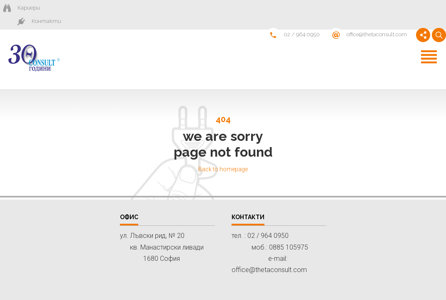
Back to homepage (223, 156)
